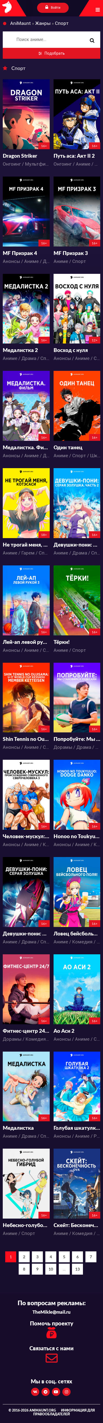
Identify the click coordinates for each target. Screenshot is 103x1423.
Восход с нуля (71, 350)
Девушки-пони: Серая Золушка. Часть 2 (77, 545)
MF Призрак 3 (71, 253)
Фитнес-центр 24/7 (26, 1031)
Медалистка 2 (20, 350)
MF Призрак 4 (20, 253)
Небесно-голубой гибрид (26, 1225)
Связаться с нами (51, 1356)
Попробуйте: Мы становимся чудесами (77, 739)
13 (77, 1269)
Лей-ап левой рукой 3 (26, 642)
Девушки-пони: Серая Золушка (26, 934)
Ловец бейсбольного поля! (77, 934)
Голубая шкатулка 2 (77, 1128)
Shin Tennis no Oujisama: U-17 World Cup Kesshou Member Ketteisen (26, 739)
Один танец (68, 447)
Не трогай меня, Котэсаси (26, 545)
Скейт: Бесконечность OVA (77, 1225)
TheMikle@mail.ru (51, 1312)
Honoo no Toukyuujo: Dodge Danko (77, 836)
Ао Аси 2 (64, 1031)
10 (51, 1269)
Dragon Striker (20, 156)
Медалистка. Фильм (26, 447)
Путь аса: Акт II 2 (74, 156)
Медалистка (18, 1128)
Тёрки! (62, 642)
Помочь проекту (51, 1330)
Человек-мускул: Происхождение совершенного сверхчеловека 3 (26, 836)
